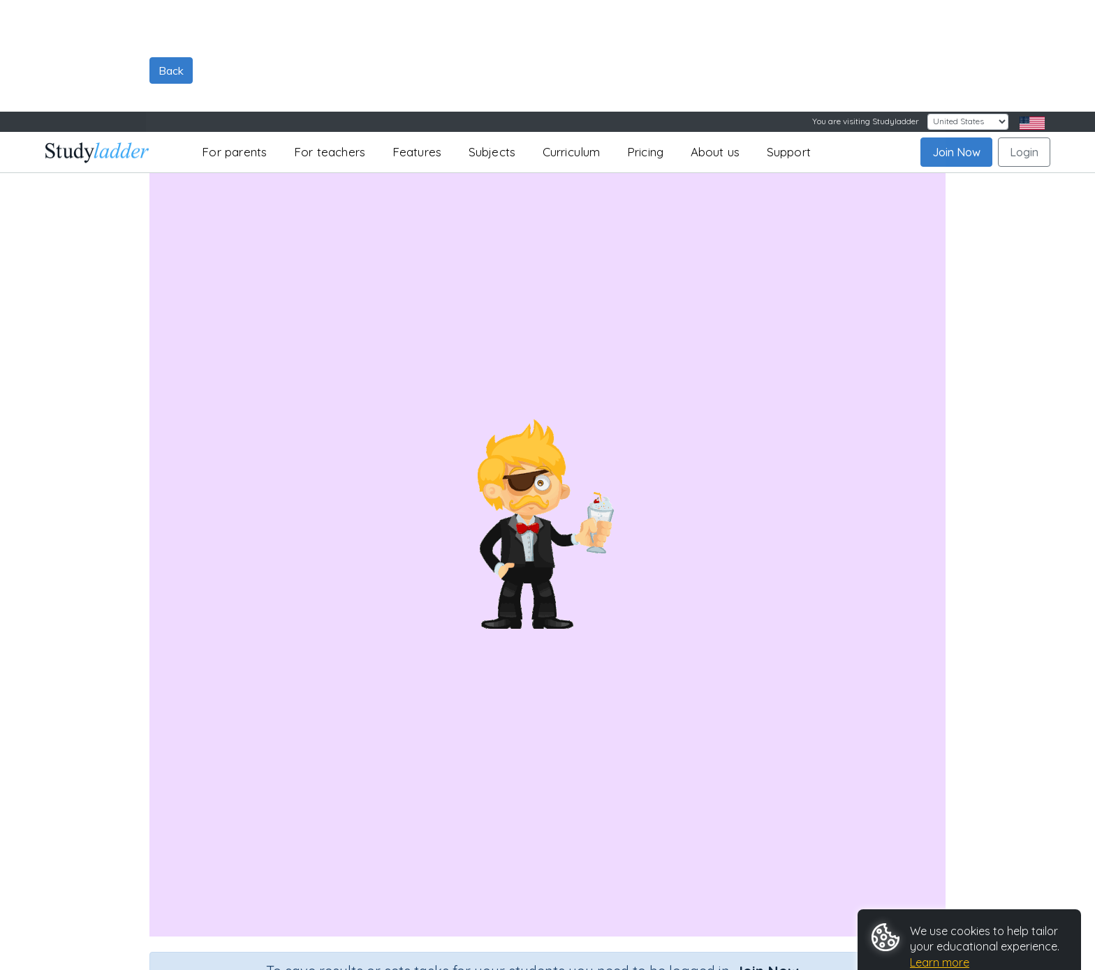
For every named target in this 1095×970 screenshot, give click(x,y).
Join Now (956, 40)
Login (1024, 40)
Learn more (939, 851)
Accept (900, 895)
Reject (961, 895)
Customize (910, 928)
